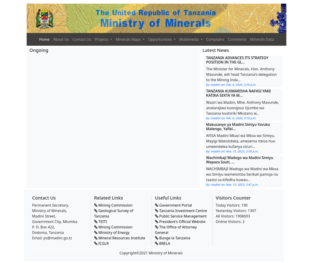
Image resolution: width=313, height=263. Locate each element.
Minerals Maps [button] (129, 39)
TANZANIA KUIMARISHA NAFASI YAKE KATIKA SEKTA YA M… (238, 93)
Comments (237, 39)
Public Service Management (181, 216)
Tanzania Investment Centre (181, 210)
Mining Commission (113, 205)
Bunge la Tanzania (172, 237)
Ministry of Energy (112, 232)
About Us (61, 39)
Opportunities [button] (160, 39)
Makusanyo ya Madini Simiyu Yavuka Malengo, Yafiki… (238, 126)
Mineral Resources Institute (119, 237)
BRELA (162, 243)
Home (44, 39)
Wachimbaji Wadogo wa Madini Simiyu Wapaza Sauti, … (239, 159)
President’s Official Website (180, 221)
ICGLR (101, 243)
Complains (215, 39)
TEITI (100, 221)
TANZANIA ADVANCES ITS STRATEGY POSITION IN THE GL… (237, 60)
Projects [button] (102, 39)
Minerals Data (262, 39)
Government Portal (173, 205)
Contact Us (81, 39)
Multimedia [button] (189, 39)
